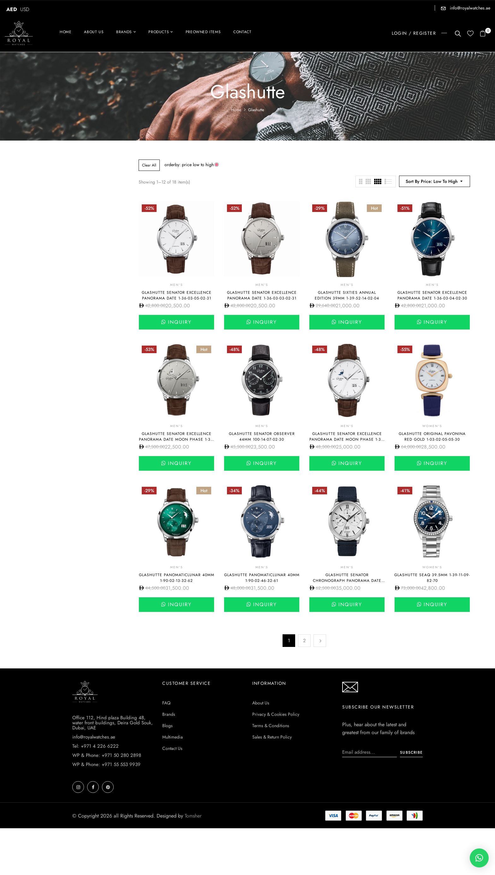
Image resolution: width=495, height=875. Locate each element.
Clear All (149, 165)
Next (319, 640)
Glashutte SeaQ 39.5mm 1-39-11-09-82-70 (432, 577)
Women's (432, 426)
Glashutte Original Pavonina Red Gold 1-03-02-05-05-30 (432, 436)
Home (236, 110)
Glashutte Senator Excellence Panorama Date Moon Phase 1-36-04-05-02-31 (347, 439)
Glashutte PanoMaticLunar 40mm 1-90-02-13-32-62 (176, 577)
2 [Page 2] (304, 640)
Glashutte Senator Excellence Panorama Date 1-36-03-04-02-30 (432, 295)
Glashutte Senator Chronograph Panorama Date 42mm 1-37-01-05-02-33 (347, 580)
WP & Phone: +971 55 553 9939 (106, 764)
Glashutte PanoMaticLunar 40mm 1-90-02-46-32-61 (262, 577)
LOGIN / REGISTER (414, 33)
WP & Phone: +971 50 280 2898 (106, 755)
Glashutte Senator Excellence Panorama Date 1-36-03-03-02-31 (262, 295)
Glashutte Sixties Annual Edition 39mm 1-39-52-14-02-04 (347, 295)
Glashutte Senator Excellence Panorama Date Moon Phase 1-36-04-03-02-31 (176, 439)
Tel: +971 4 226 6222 (95, 746)
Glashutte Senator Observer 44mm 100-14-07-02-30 (262, 436)
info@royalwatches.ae (469, 8)
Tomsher (193, 815)
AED (11, 9)
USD (24, 9)
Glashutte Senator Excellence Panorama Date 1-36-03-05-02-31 (177, 295)
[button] (485, 34)
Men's (176, 284)
